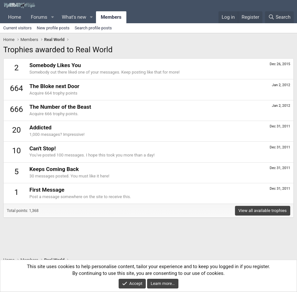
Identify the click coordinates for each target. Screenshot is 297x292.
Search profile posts (93, 27)
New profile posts (53, 27)
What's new (74, 17)
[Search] (279, 17)
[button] (52, 17)
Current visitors (17, 27)
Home (14, 17)
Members (111, 17)
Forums (39, 17)
